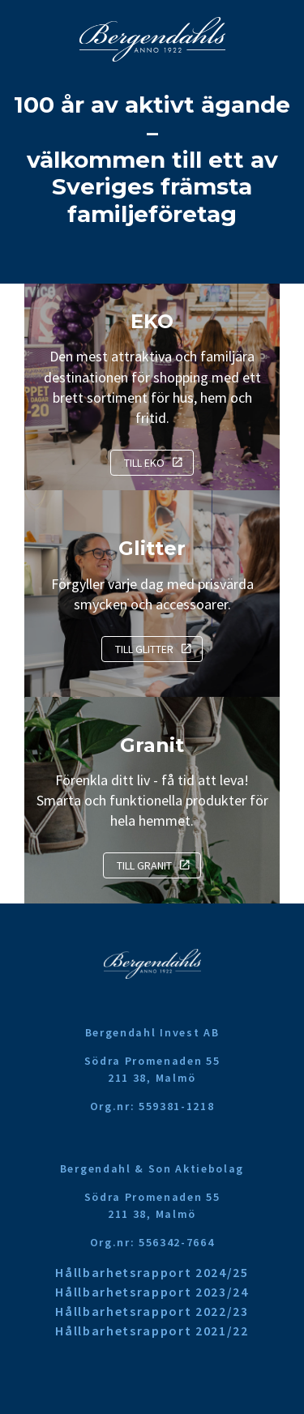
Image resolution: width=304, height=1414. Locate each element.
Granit (152, 745)
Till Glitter (144, 649)
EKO (152, 321)
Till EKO (144, 462)
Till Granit (144, 865)
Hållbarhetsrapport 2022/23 (152, 1311)
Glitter (152, 548)
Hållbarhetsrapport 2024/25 (152, 1272)
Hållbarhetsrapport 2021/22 (152, 1330)
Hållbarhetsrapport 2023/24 (152, 1292)
